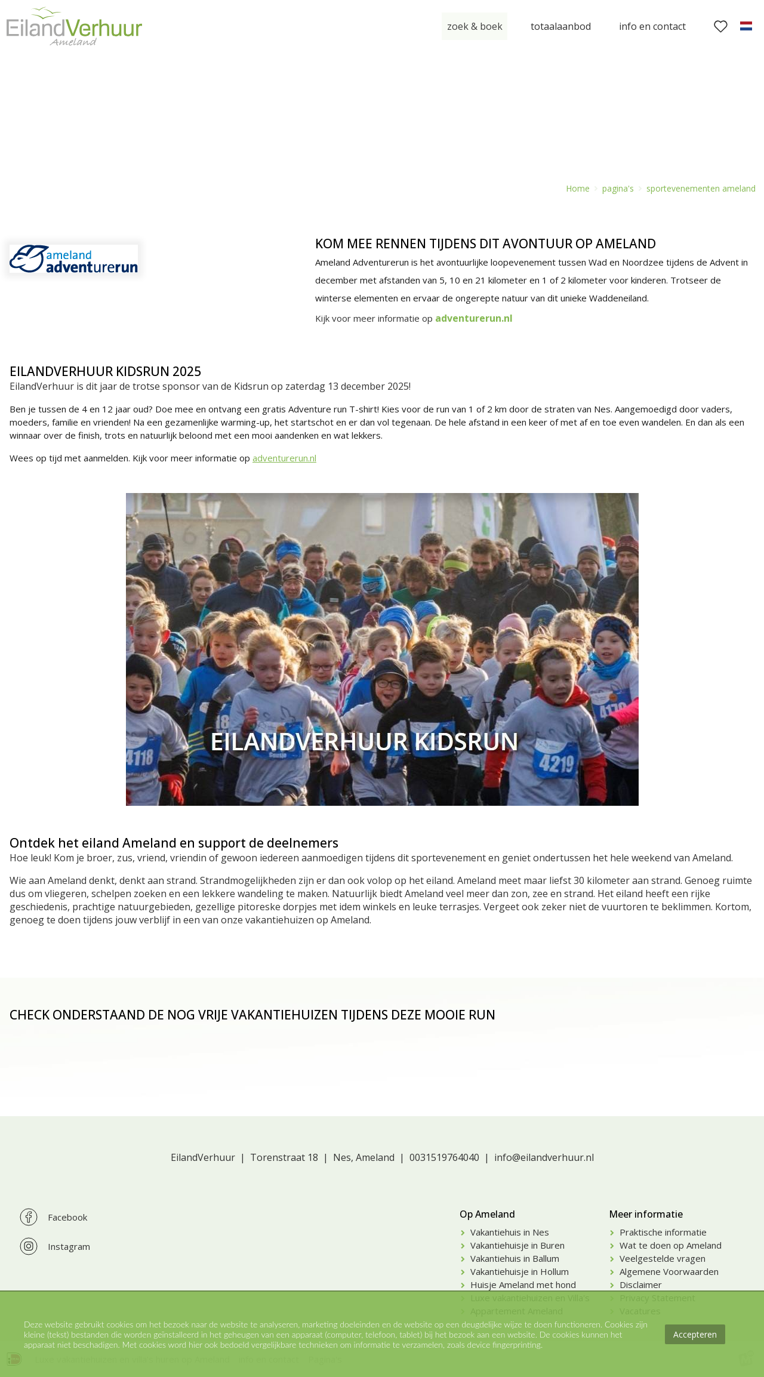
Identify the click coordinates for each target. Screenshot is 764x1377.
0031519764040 (444, 1157)
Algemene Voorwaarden (669, 1271)
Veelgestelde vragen (663, 1258)
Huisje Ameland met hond (523, 1284)
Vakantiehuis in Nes (509, 1232)
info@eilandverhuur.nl (544, 1157)
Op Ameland (487, 1214)
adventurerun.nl (284, 458)
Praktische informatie (663, 1232)
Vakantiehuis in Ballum (514, 1258)
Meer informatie (646, 1214)
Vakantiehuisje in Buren (517, 1245)
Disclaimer (641, 1284)
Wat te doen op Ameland (671, 1245)
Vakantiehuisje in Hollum (519, 1271)
